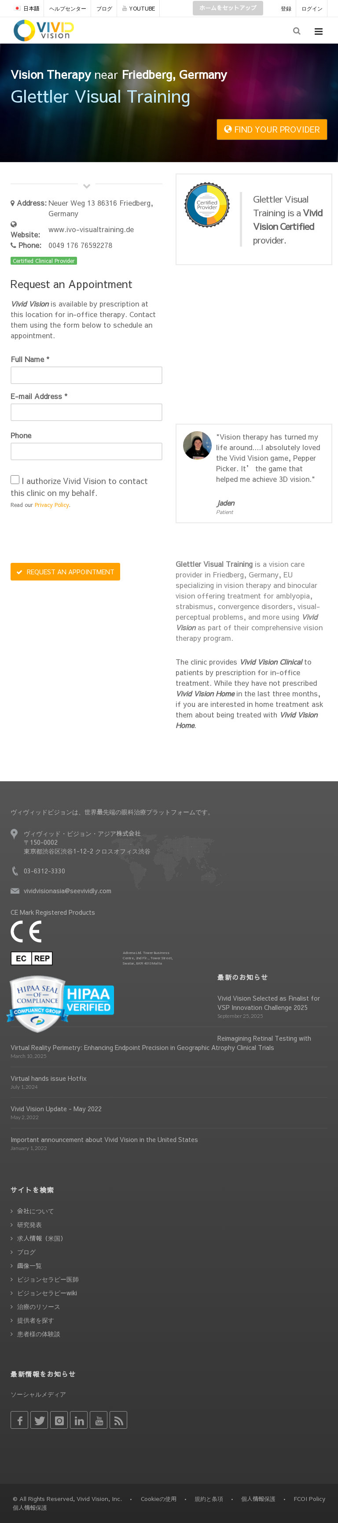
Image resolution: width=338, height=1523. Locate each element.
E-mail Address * (39, 396)
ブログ (104, 8)
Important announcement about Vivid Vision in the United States (104, 1139)
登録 (286, 8)
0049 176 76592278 (80, 245)
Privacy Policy (52, 504)
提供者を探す (35, 1320)
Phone (21, 435)
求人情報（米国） (41, 1238)
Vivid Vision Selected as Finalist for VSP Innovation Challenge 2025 (268, 1003)
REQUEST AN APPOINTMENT (65, 571)
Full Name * (30, 359)
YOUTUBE (138, 8)
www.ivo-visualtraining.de (91, 229)
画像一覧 (29, 1265)
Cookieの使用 (158, 1499)
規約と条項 (209, 1499)
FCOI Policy (309, 1499)
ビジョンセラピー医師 (48, 1279)
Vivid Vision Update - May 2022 (56, 1108)
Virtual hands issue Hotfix (49, 1078)
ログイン (312, 8)
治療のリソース (38, 1306)
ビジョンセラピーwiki (47, 1292)
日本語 (26, 8)
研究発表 (29, 1224)
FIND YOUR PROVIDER (272, 129)
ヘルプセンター (67, 8)
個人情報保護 (258, 1499)
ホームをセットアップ (228, 8)
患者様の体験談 (38, 1333)
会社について (35, 1210)
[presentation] (77, 537)
